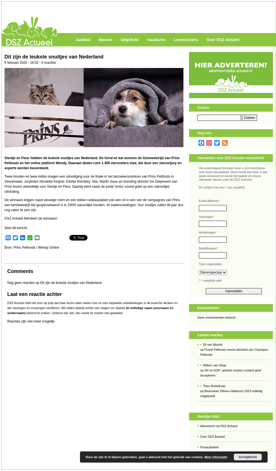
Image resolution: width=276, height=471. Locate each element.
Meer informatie (215, 457)
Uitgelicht (130, 39)
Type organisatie (210, 264)
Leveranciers (186, 39)
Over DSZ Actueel (222, 39)
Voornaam (206, 216)
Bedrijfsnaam (208, 248)
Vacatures (156, 39)
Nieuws (105, 39)
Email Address (209, 200)
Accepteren (248, 457)
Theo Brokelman (214, 386)
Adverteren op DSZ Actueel (218, 426)
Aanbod (83, 39)
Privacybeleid (209, 447)
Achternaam (208, 232)
